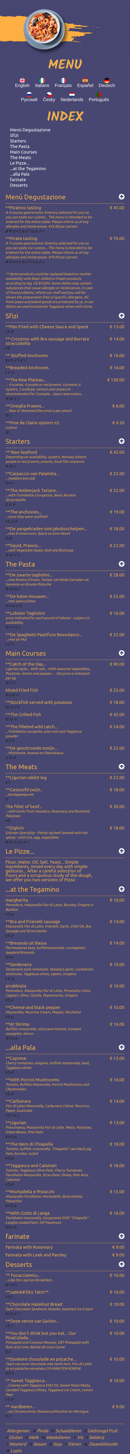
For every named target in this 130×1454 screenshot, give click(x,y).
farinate (18, 179)
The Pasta (20, 146)
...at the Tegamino (28, 168)
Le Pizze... (19, 162)
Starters (18, 140)
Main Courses (23, 151)
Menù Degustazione (30, 129)
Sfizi (14, 135)
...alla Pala (19, 174)
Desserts (19, 185)
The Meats (20, 157)
